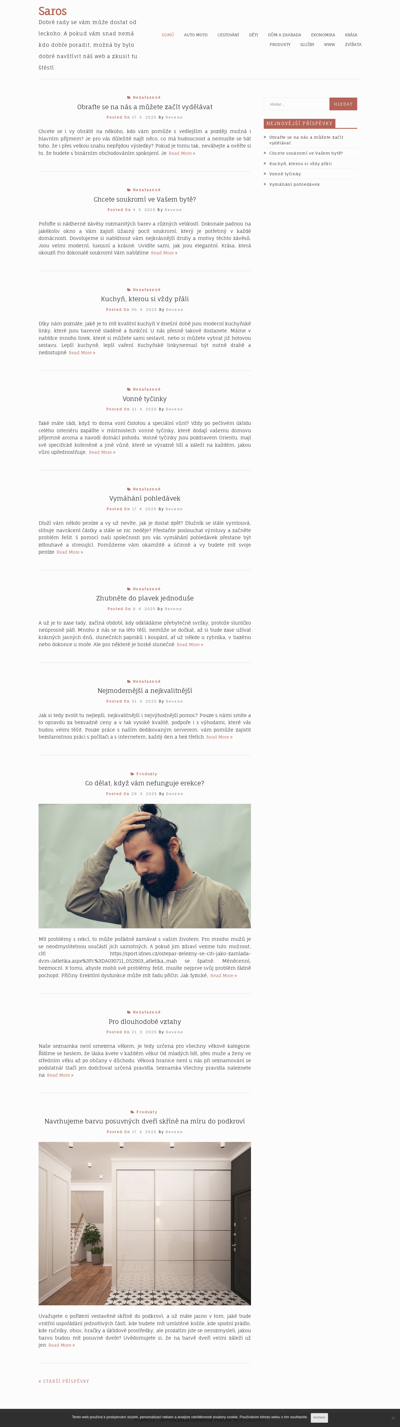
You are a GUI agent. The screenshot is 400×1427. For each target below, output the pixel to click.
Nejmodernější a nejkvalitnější (144, 690)
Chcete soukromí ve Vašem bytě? (145, 199)
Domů (168, 35)
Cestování (228, 35)
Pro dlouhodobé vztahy (144, 1021)
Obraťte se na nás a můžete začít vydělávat (144, 107)
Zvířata (353, 45)
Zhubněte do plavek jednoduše (145, 598)
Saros (53, 11)
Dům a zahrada (284, 35)
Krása (351, 35)
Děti (253, 35)
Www (329, 45)
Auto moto (196, 35)
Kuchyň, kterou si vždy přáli (145, 299)
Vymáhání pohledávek (144, 498)
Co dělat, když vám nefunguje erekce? (144, 783)
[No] (393, 1418)
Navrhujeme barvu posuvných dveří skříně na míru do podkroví (144, 1121)
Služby (307, 45)
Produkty (280, 45)
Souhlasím (319, 1417)
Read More (182, 153)
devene (174, 117)
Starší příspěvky (66, 1381)
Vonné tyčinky (145, 398)
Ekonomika (323, 35)
